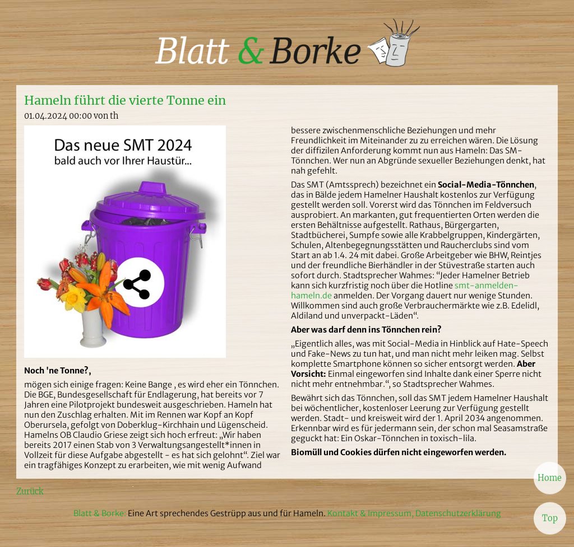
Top (550, 518)
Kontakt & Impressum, (370, 513)
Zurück (29, 492)
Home (550, 478)
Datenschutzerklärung (458, 513)
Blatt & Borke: (100, 513)
